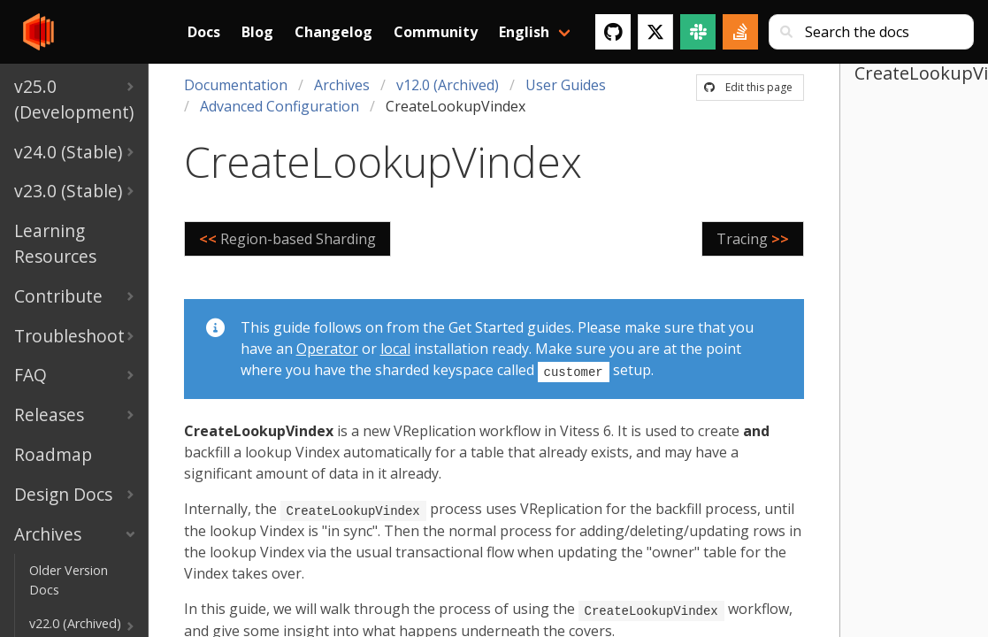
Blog (257, 32)
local (395, 348)
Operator (327, 348)
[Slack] (698, 32)
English (524, 32)
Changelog (333, 32)
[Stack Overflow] (740, 32)
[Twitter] (655, 32)
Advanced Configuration (279, 106)
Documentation (235, 85)
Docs (204, 32)
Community (436, 32)
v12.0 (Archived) (447, 85)
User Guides (565, 85)
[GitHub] (613, 32)
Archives (342, 85)
